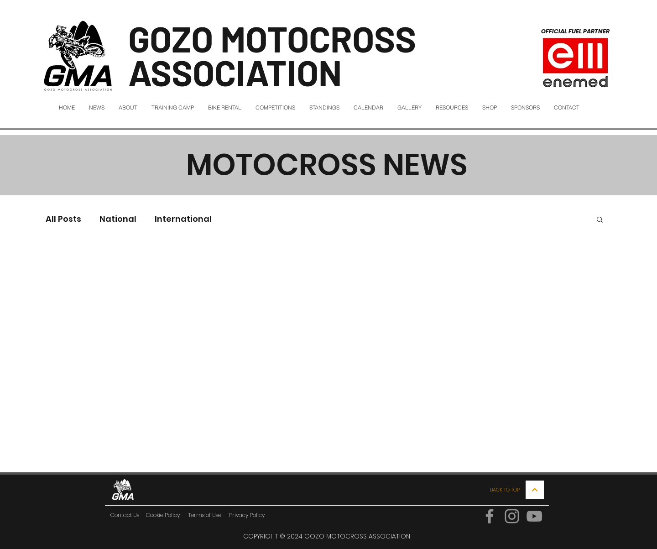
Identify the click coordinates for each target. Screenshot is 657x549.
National (117, 219)
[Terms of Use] (204, 515)
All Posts (63, 219)
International (183, 219)
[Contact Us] (124, 515)
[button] (599, 220)
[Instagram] (511, 516)
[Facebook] (489, 516)
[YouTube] (534, 516)
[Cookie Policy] (162, 515)
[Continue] (535, 490)
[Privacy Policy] (246, 515)
